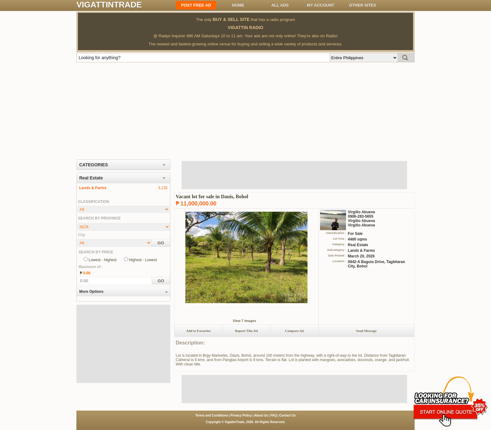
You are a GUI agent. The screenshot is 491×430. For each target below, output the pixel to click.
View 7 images (244, 321)
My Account (320, 5)
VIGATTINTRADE (109, 4)
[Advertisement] (245, 109)
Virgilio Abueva (361, 212)
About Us (261, 415)
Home (238, 5)
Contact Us (287, 415)
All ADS (280, 5)
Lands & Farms (92, 188)
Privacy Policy (241, 415)
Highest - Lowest (143, 260)
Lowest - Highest (102, 260)
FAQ (273, 415)
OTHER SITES (362, 5)
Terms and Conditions (211, 415)
